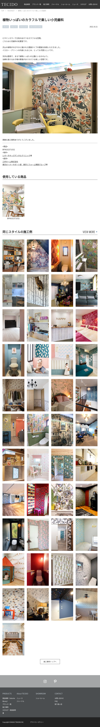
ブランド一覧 (36, 4)
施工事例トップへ (50, 661)
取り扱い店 (58, 704)
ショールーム (65, 4)
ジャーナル (55, 4)
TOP (2, 11)
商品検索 (27, 4)
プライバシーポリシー (37, 722)
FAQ (56, 701)
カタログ (83, 4)
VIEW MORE (89, 231)
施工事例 (46, 4)
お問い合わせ (93, 4)
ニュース (75, 4)
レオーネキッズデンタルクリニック (16, 155)
